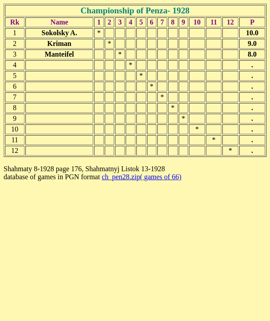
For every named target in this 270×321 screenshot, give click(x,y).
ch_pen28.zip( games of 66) (141, 177)
